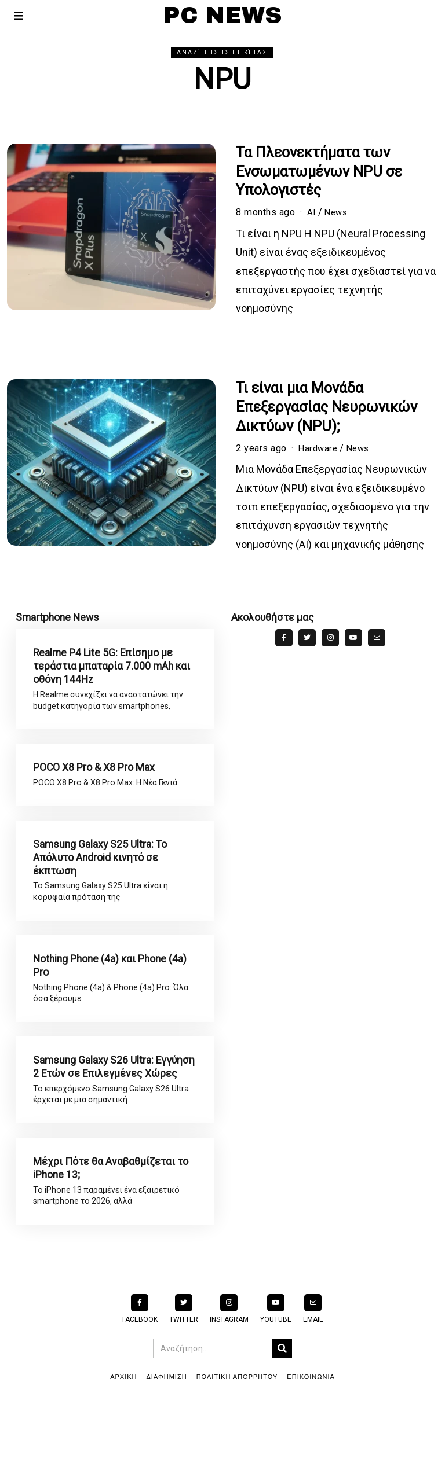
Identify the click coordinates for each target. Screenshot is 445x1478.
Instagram (229, 1391)
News (338, 212)
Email (313, 1391)
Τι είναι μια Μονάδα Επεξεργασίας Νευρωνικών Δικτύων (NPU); (326, 407)
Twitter (183, 1391)
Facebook (140, 1391)
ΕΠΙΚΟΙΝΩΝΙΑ (310, 1448)
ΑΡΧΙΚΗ (123, 1448)
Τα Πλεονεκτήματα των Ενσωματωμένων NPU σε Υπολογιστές (319, 171)
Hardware (319, 448)
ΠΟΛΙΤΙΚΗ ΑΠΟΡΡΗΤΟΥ (237, 1448)
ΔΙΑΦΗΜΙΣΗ (167, 1448)
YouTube (275, 1391)
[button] (282, 1420)
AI (311, 212)
